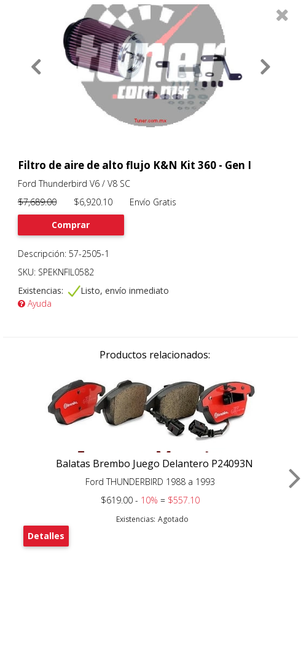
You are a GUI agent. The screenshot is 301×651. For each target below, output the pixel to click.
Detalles (46, 536)
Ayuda (35, 303)
